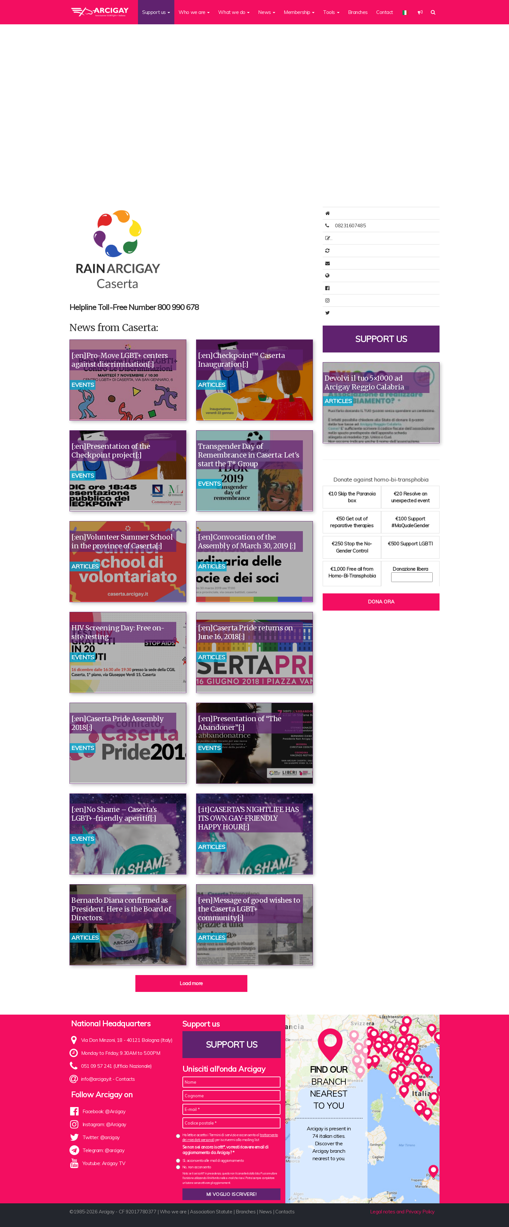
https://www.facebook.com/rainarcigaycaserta (383, 288)
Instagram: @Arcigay (104, 1124)
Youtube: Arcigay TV (103, 1163)
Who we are (173, 1212)
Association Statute (211, 1212)
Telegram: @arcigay (103, 1150)
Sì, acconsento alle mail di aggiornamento (213, 1160)
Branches (358, 12)
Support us (381, 342)
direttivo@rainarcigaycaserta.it (367, 263)
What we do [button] (234, 12)
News (265, 1212)
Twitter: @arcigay (101, 1137)
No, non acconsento (196, 1167)
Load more (191, 983)
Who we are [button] (194, 12)
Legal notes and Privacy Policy (402, 1212)
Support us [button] (156, 12)
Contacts (125, 1079)
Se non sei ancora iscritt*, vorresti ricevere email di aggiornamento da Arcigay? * (225, 1149)
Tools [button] (331, 12)
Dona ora (381, 605)
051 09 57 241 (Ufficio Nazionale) (116, 1066)
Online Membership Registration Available (379, 238)
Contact (384, 12)
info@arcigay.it (96, 1079)
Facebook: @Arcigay (104, 1111)
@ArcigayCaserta (354, 313)
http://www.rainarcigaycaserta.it (369, 275)
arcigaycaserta (351, 300)
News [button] (266, 12)
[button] (420, 12)
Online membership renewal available (374, 250)
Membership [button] (299, 12)
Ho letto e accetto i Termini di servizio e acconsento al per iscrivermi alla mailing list (230, 1137)
